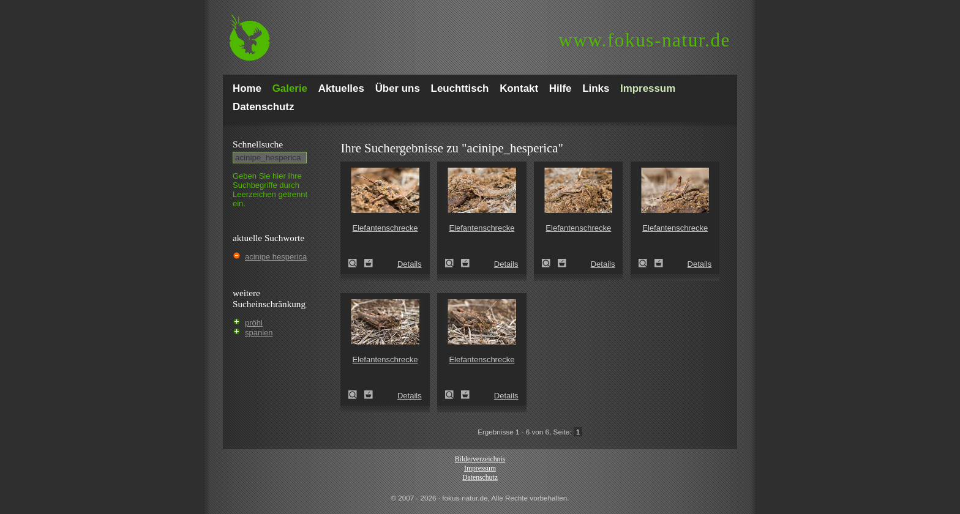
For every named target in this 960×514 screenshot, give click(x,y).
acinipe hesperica (276, 256)
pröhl (254, 322)
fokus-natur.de (644, 40)
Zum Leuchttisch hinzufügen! (368, 263)
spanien (259, 332)
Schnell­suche (258, 144)
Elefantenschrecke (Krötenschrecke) (356, 263)
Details (409, 264)
